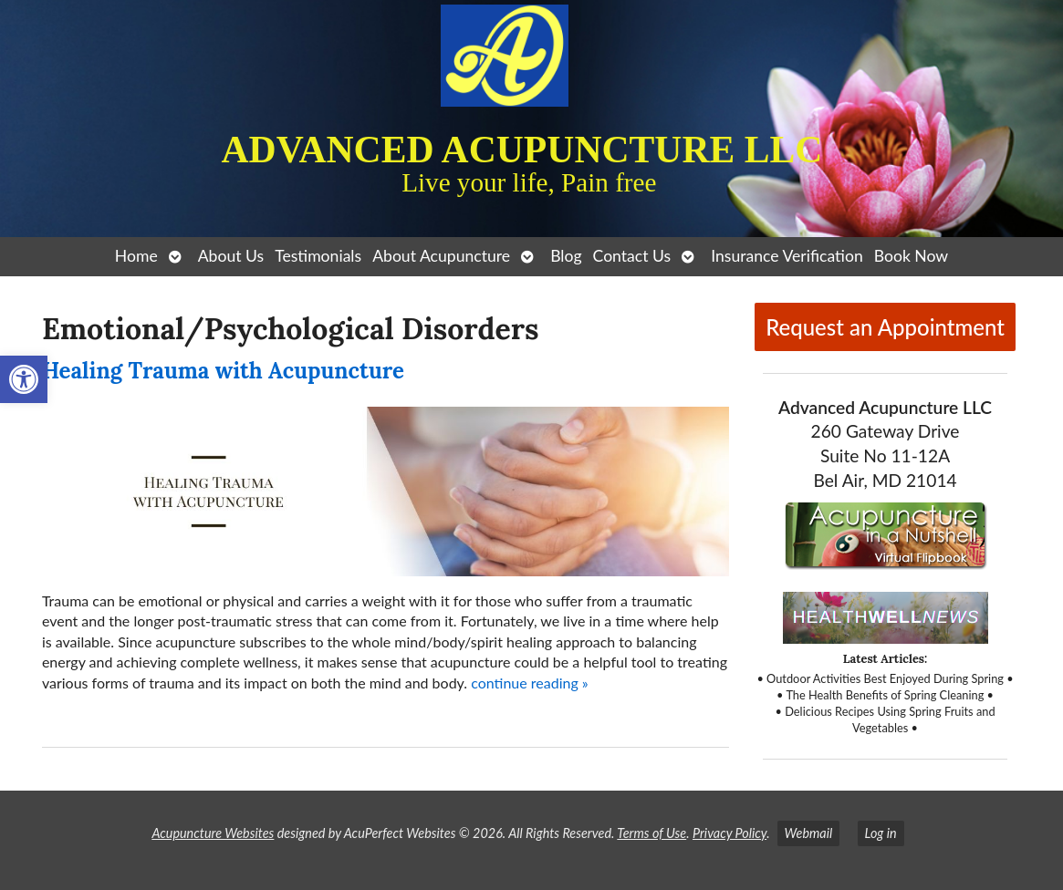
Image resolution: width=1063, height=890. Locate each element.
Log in (881, 833)
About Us (231, 255)
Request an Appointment (885, 327)
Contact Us (632, 255)
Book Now (911, 255)
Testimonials (318, 255)
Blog (565, 255)
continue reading (530, 682)
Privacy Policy (729, 833)
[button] (23, 379)
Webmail (809, 833)
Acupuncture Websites (212, 833)
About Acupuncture (441, 255)
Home (136, 255)
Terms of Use (651, 833)
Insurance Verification (787, 255)
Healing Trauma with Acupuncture (223, 371)
